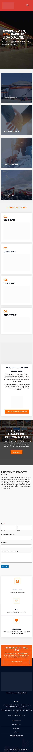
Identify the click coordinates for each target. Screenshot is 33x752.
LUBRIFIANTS (9, 283)
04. (6, 311)
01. (6, 216)
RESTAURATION (10, 315)
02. (6, 248)
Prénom (3, 530)
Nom (18, 530)
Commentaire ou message (10, 551)
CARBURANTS (10, 252)
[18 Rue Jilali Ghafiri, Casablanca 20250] (16, 504)
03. (6, 280)
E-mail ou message (7, 534)
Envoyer (4, 566)
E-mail (3, 542)
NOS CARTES (9, 220)
